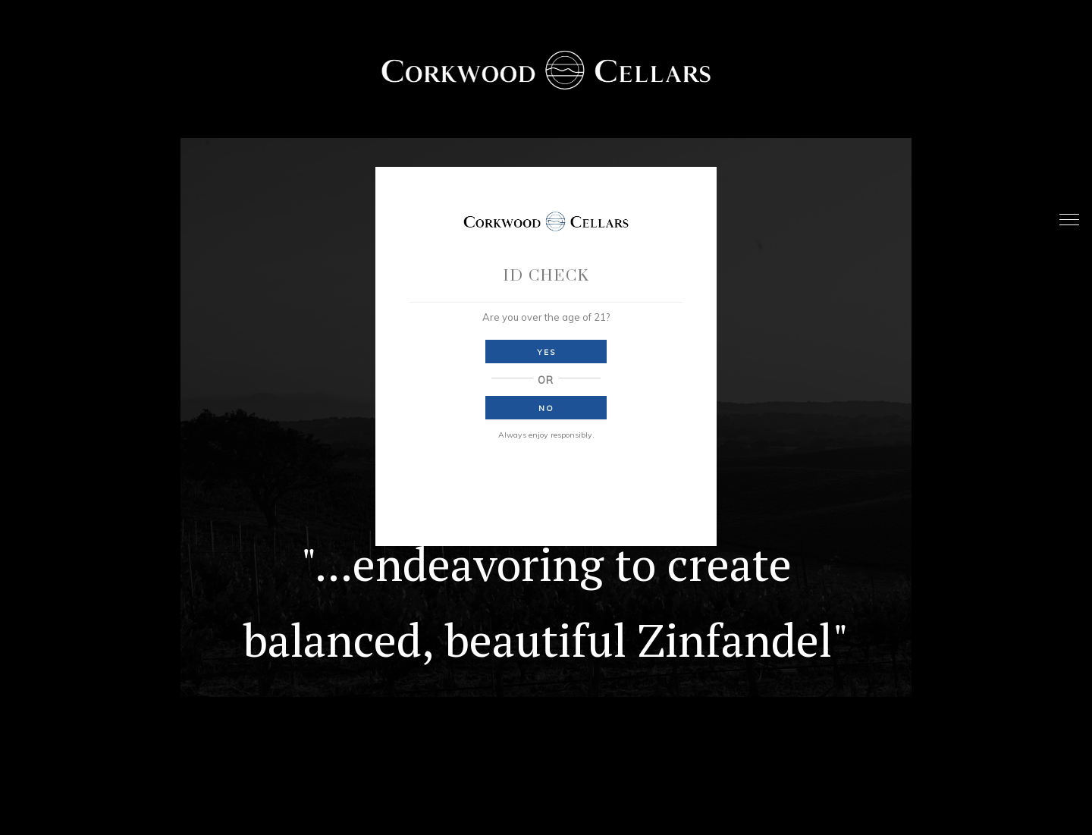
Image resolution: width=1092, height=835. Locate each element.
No (546, 408)
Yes (546, 352)
